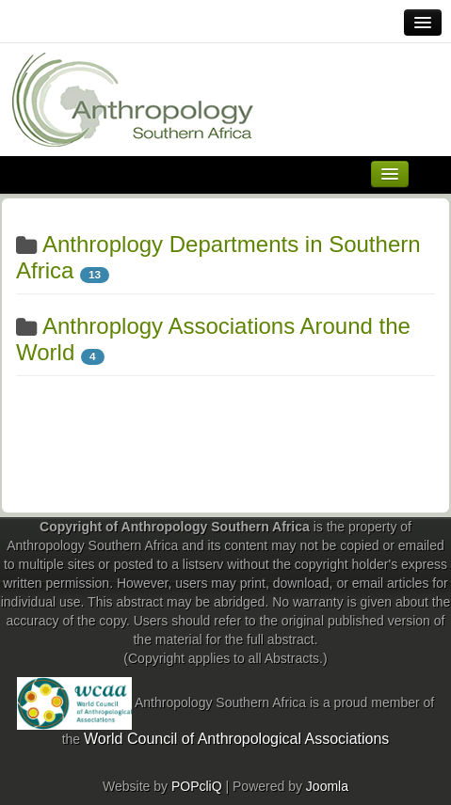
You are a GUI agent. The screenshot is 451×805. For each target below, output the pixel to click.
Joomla (327, 786)
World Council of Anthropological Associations (236, 739)
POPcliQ (196, 786)
